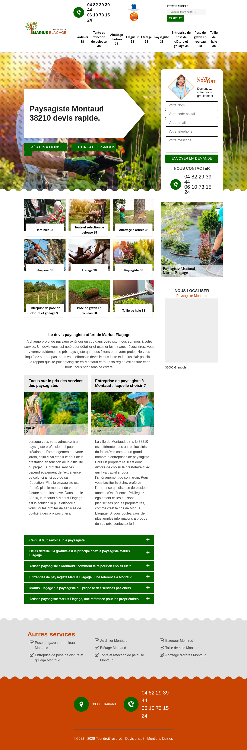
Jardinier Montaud (113, 640)
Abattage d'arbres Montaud (185, 655)
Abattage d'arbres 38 (116, 39)
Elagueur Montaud (179, 640)
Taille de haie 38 (214, 39)
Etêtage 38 (146, 39)
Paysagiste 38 (161, 39)
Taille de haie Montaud (182, 648)
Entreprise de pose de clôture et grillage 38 (181, 39)
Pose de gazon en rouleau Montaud (55, 645)
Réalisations (46, 147)
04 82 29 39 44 (98, 7)
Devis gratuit (134, 738)
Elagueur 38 (132, 39)
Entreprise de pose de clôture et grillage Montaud (59, 657)
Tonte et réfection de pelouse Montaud (122, 657)
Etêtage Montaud (113, 648)
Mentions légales (160, 738)
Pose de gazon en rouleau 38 (200, 39)
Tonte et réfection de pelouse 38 (99, 39)
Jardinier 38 (82, 39)
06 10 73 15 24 (98, 17)
